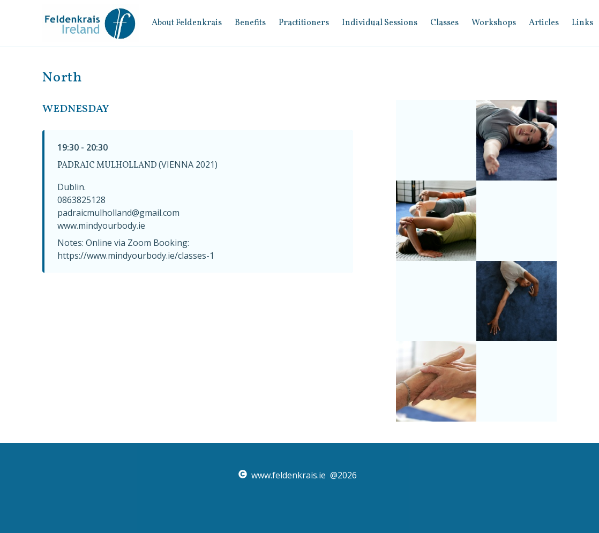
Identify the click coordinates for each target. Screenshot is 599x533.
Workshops (493, 23)
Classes (444, 23)
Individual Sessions (379, 23)
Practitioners (304, 23)
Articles (544, 23)
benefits (250, 23)
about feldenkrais (187, 23)
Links (582, 23)
